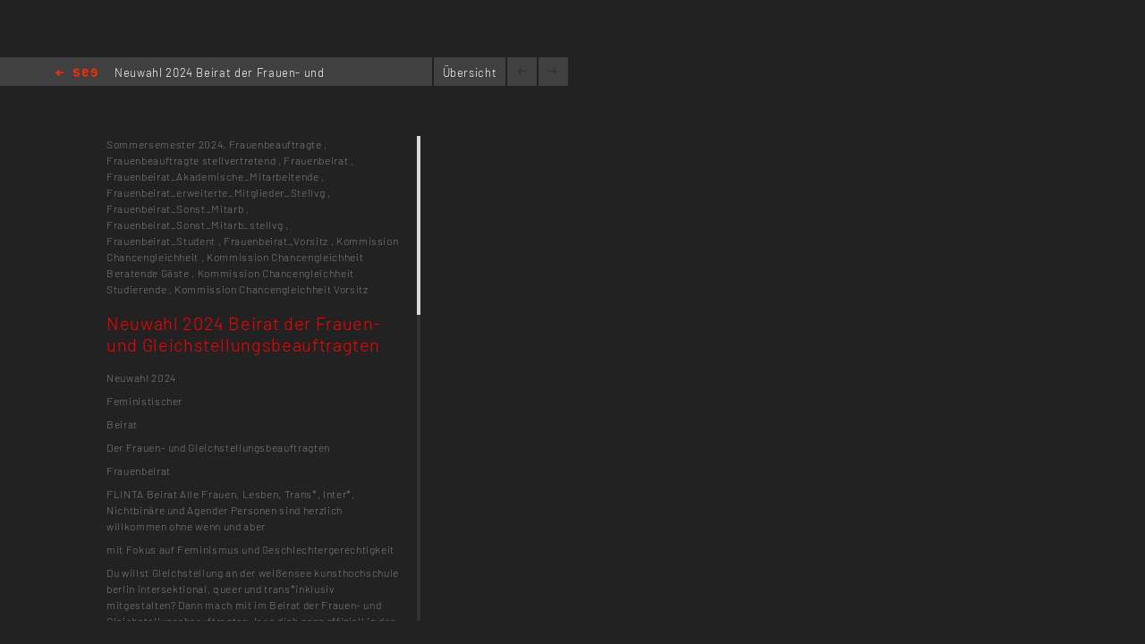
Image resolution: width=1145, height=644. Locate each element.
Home (76, 74)
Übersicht (470, 72)
